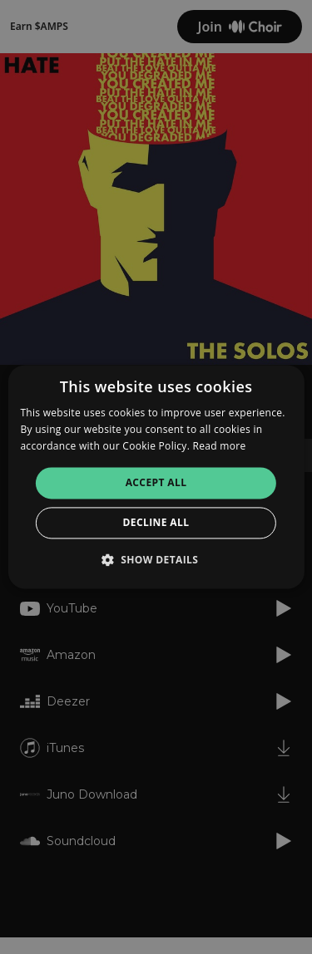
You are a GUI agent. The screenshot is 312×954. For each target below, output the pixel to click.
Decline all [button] (156, 523)
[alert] (156, 477)
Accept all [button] (156, 482)
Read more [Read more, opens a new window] (219, 446)
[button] (156, 560)
